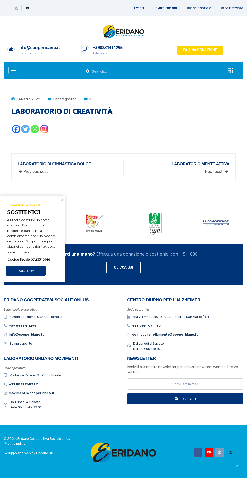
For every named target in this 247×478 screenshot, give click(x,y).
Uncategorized (64, 99)
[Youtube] (28, 8)
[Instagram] (16, 8)
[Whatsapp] (35, 129)
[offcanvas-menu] (231, 70)
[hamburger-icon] (13, 70)
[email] (185, 384)
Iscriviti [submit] (185, 398)
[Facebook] (5, 8)
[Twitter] (25, 129)
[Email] (219, 452)
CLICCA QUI (123, 268)
